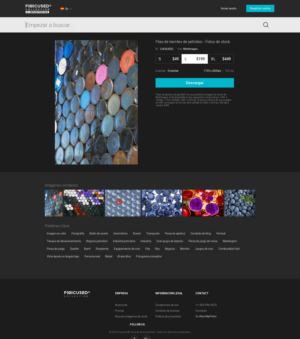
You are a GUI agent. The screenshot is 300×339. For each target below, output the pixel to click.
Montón (185, 248)
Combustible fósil (229, 248)
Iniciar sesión (228, 8)
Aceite (137, 233)
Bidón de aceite (99, 233)
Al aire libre (124, 256)
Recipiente (102, 248)
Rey (157, 248)
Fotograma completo (149, 256)
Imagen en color (56, 233)
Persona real (92, 256)
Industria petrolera (124, 241)
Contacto (180, 310)
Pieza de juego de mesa (202, 241)
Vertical (220, 233)
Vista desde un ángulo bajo (63, 256)
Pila (147, 248)
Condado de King (201, 233)
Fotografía (78, 233)
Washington (230, 241)
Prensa (99, 310)
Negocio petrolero (97, 241)
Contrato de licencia (147, 310)
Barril (87, 248)
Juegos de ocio (204, 248)
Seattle (74, 248)
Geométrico (120, 233)
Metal (108, 256)
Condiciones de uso (146, 304)
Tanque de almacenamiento (64, 241)
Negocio (170, 248)
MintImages (190, 48)
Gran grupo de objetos (170, 241)
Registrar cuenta (260, 8)
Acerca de (101, 304)
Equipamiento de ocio (127, 248)
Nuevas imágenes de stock (111, 316)
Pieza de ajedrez (175, 233)
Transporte (153, 233)
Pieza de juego (56, 248)
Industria (146, 241)
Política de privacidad (147, 316)
